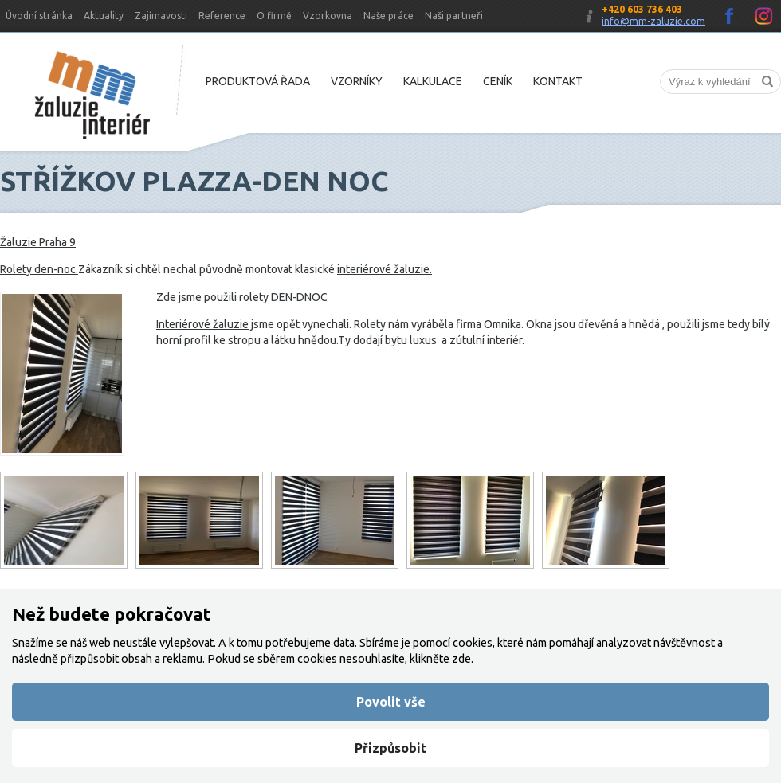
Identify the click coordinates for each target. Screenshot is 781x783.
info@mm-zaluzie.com (653, 21)
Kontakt (558, 81)
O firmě (274, 15)
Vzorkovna (327, 15)
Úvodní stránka (39, 15)
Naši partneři (454, 15)
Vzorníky (357, 81)
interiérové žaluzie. (384, 269)
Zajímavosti (161, 15)
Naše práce (388, 15)
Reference (221, 15)
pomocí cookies (453, 642)
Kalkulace (432, 81)
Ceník (497, 81)
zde (461, 658)
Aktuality (104, 15)
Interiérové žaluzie (202, 324)
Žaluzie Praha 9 (38, 242)
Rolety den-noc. (39, 269)
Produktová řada (258, 81)
